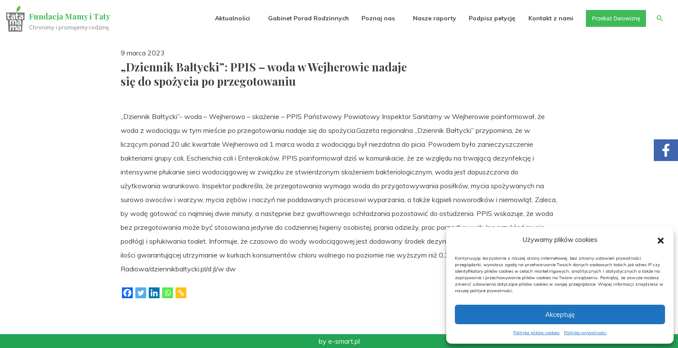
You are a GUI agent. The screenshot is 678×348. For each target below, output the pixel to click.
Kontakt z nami (546, 18)
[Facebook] (127, 293)
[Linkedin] (154, 293)
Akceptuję (560, 314)
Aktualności (228, 18)
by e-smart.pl (339, 341)
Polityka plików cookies (536, 332)
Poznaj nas (374, 18)
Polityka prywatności (585, 332)
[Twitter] (141, 293)
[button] (660, 239)
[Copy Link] (181, 293)
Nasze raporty (430, 18)
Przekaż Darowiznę (613, 18)
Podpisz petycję (488, 18)
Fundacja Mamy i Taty (70, 16)
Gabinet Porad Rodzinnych (304, 18)
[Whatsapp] (167, 293)
